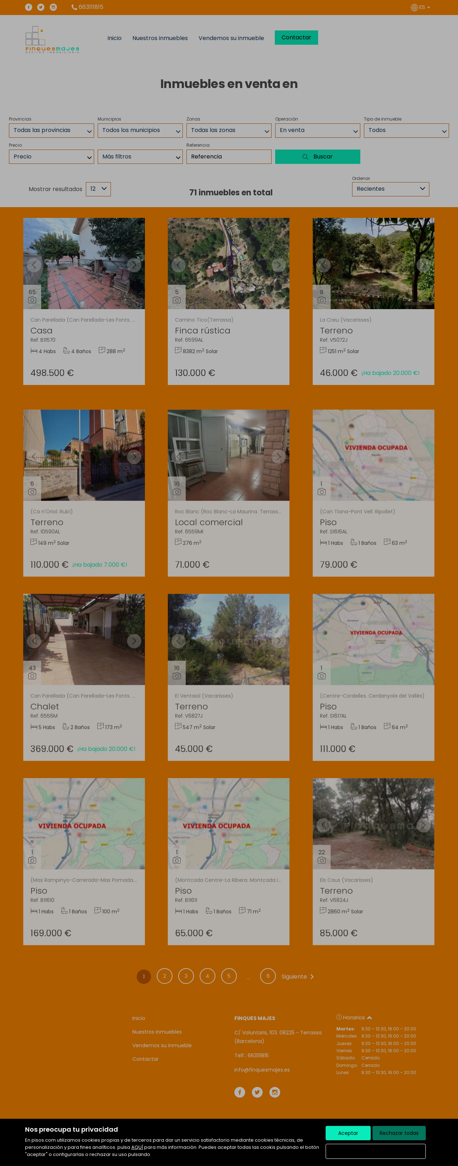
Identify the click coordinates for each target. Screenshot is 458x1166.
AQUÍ (137, 1147)
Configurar (375, 1151)
